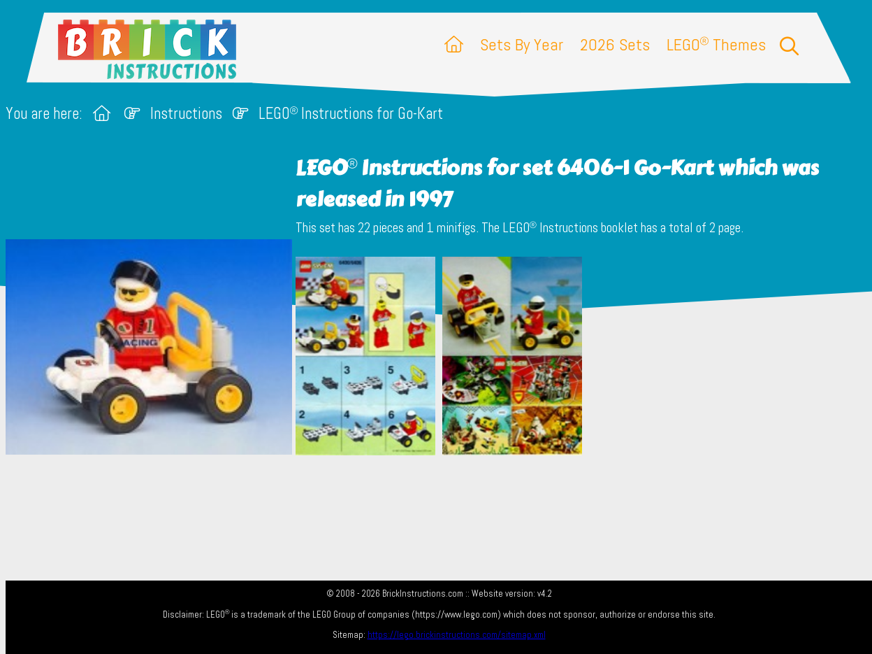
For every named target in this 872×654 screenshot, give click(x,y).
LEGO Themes (716, 44)
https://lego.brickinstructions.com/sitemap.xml (457, 635)
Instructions (186, 114)
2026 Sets (615, 44)
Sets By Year (521, 44)
